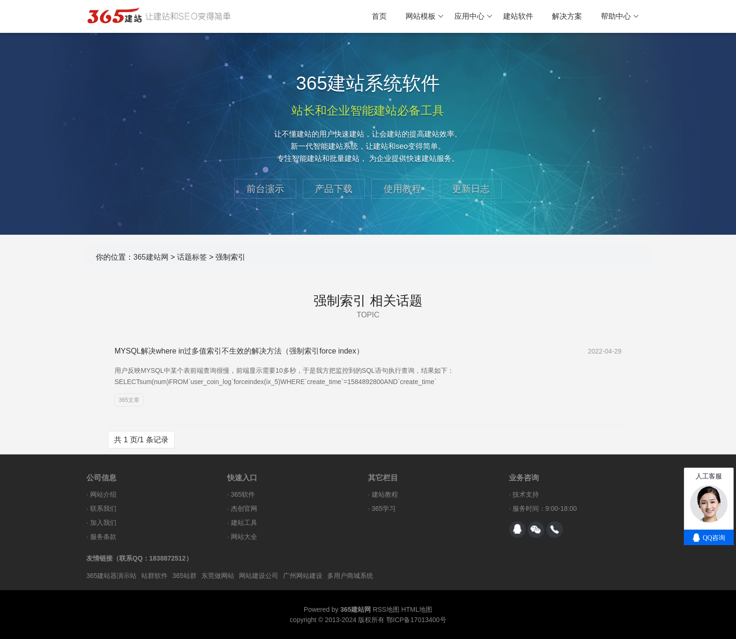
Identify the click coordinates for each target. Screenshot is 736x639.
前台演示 (265, 189)
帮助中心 (620, 16)
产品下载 (334, 189)
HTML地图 (416, 609)
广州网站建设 (302, 575)
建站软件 (518, 16)
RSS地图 (386, 609)
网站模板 (425, 16)
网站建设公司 (258, 575)
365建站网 (151, 257)
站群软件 (154, 575)
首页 (379, 16)
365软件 (243, 494)
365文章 (129, 400)
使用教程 (402, 189)
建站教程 (385, 494)
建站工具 (244, 522)
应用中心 (473, 16)
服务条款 (103, 536)
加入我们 (103, 522)
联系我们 (103, 508)
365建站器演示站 (111, 575)
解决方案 (567, 16)
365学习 (384, 508)
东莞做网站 (217, 575)
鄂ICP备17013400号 (416, 620)
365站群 (184, 575)
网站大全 (244, 536)
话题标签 (192, 257)
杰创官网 (244, 508)
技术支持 (526, 494)
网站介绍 (103, 494)
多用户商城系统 (350, 575)
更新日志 (471, 189)
